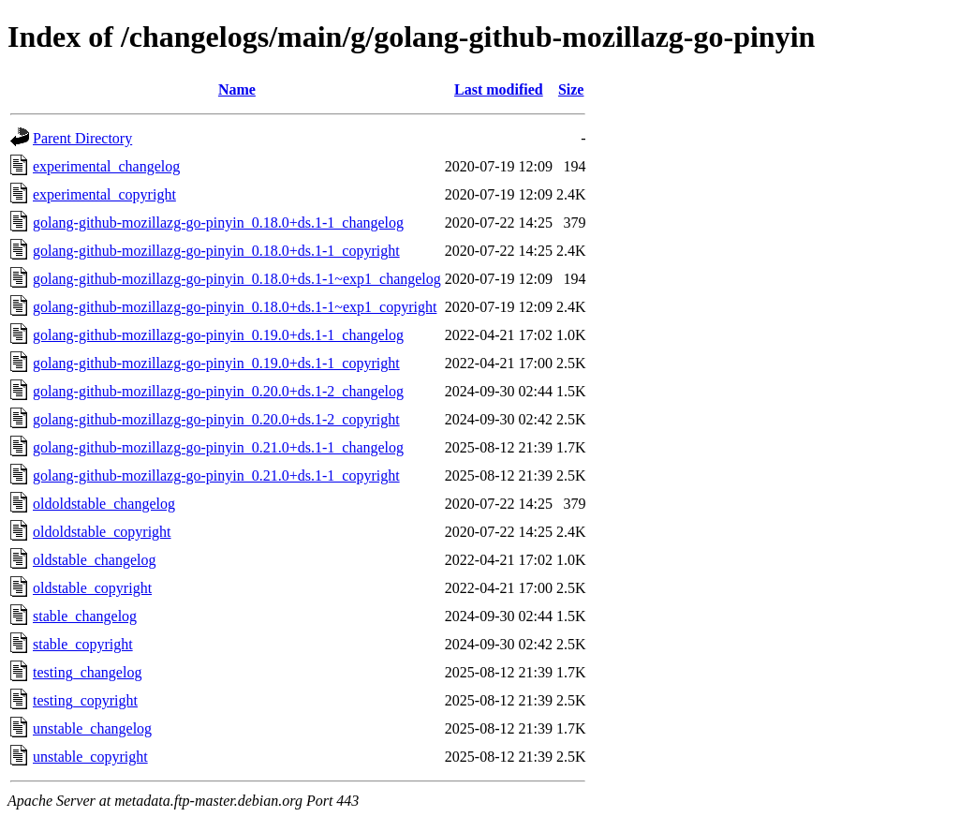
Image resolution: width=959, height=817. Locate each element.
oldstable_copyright (92, 588)
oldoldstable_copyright (102, 532)
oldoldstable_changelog (104, 504)
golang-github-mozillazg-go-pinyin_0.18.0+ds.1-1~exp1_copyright (234, 307)
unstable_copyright (90, 757)
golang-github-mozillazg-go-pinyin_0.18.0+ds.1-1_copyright (216, 251)
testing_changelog (87, 672)
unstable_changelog (92, 728)
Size (571, 89)
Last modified (498, 89)
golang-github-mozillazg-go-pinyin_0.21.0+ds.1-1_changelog (218, 447)
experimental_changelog (106, 166)
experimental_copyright (104, 194)
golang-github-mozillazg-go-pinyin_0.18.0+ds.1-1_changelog (218, 222)
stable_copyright (83, 644)
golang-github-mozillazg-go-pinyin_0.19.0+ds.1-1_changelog (218, 335)
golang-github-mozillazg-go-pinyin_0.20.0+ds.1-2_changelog (218, 391)
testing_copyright (85, 700)
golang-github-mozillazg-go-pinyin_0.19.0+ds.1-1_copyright (216, 363)
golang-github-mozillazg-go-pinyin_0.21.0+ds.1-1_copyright (216, 475)
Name (237, 89)
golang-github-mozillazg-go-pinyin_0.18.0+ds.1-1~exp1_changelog (237, 279)
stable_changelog (85, 616)
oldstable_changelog (94, 560)
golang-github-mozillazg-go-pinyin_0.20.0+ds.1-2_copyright (216, 419)
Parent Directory (82, 138)
